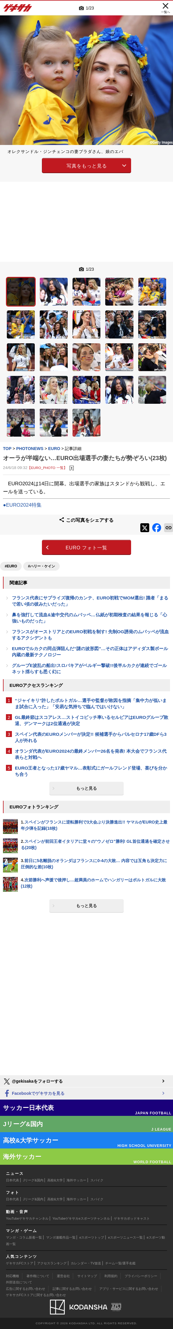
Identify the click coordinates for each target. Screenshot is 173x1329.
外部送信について (19, 1282)
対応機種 (12, 1276)
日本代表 (12, 1180)
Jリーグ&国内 (33, 1180)
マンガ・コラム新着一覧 (24, 1237)
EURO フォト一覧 (87, 547)
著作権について (37, 1276)
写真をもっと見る (87, 165)
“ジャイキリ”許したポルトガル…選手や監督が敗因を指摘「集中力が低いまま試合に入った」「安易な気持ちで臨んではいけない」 (91, 703)
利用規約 (110, 1276)
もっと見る (86, 788)
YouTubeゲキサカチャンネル (27, 1218)
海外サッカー (76, 1180)
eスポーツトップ (91, 1237)
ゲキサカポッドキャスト (132, 1218)
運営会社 (63, 1276)
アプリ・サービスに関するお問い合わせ (128, 1288)
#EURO (11, 566)
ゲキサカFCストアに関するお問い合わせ (36, 1295)
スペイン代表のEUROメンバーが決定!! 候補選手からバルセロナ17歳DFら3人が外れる (90, 737)
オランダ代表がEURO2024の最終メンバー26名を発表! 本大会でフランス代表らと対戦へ (90, 754)
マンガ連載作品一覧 (61, 1237)
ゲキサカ (18, 9)
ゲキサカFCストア (19, 1263)
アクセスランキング (52, 1263)
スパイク (96, 1180)
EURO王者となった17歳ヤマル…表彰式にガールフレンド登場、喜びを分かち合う (91, 771)
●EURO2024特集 (22, 505)
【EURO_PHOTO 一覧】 (47, 468)
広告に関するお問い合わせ (25, 1288)
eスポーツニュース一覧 (125, 1237)
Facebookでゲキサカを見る (34, 1093)
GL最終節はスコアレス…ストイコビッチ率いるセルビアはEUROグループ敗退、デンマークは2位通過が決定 (91, 720)
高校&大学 (54, 1180)
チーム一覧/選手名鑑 (120, 1263)
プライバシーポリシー (141, 1276)
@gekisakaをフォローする (33, 1081)
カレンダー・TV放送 (86, 1263)
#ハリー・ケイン (41, 566)
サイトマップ (87, 1276)
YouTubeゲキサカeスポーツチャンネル (81, 1218)
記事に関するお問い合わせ (72, 1288)
